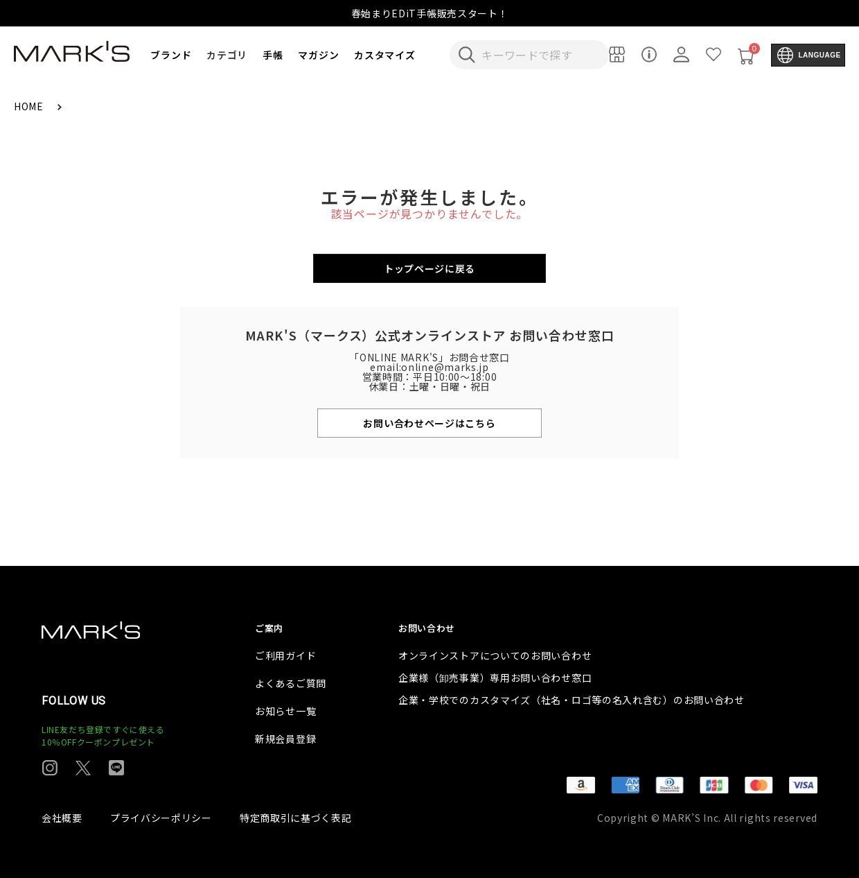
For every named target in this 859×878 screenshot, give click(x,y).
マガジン (318, 55)
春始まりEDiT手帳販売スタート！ (429, 13)
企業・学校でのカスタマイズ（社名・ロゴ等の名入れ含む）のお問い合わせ (571, 700)
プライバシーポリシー (161, 818)
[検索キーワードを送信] (467, 54)
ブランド (170, 55)
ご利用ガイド (285, 655)
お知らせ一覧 (285, 711)
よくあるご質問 (290, 683)
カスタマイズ (384, 55)
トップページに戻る (429, 268)
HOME (30, 106)
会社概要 (62, 818)
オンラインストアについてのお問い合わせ (495, 655)
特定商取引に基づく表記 (296, 818)
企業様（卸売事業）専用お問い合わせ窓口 (495, 677)
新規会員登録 (285, 738)
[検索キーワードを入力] (538, 55)
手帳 (273, 55)
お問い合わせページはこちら (429, 423)
